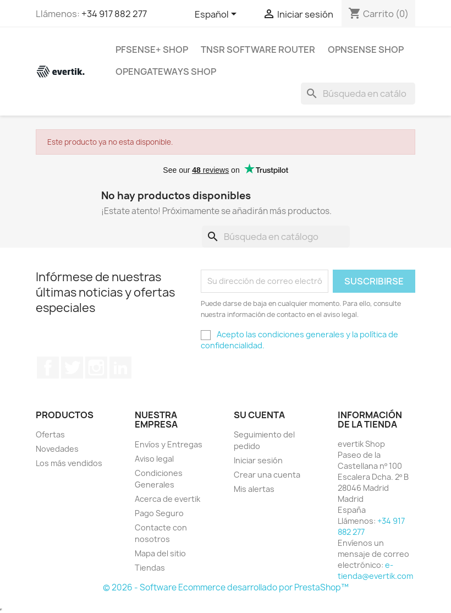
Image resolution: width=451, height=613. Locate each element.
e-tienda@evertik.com (375, 570)
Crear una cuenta (267, 474)
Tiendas (150, 567)
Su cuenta (259, 415)
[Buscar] (358, 94)
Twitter (72, 368)
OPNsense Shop (366, 49)
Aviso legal (154, 458)
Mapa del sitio (160, 553)
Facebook (48, 368)
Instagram (96, 368)
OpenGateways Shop (166, 71)
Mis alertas (254, 489)
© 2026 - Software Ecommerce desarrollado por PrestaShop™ (226, 587)
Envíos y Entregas (168, 444)
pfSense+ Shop (152, 49)
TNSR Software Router (258, 49)
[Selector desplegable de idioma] (217, 14)
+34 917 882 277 (114, 14)
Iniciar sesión (258, 460)
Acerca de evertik (167, 499)
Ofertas (50, 434)
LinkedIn (120, 368)
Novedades (57, 449)
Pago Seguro (159, 513)
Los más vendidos (69, 463)
